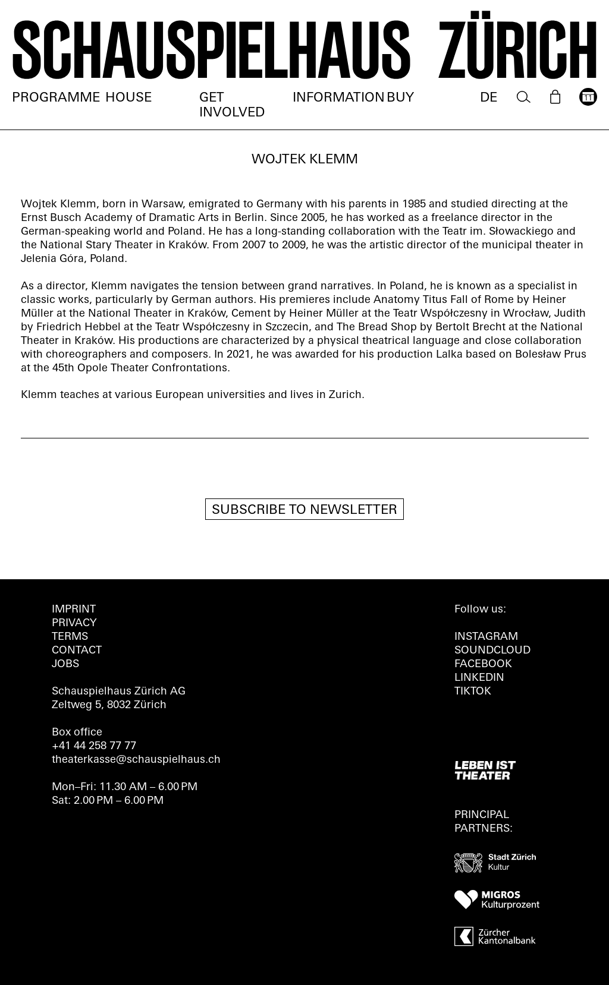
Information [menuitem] (339, 98)
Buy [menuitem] (400, 98)
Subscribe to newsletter (304, 510)
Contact (77, 650)
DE (488, 98)
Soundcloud (492, 650)
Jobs (65, 664)
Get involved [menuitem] (232, 105)
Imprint (74, 609)
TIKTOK (472, 691)
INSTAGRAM (486, 637)
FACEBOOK (483, 664)
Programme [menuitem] (56, 98)
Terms (70, 637)
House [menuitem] (128, 98)
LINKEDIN (479, 678)
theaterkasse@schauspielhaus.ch (136, 760)
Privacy (74, 623)
